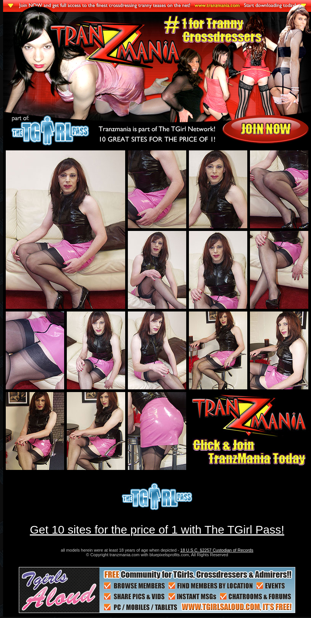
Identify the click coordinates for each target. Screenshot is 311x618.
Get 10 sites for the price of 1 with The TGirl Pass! (157, 529)
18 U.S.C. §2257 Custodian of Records (216, 550)
